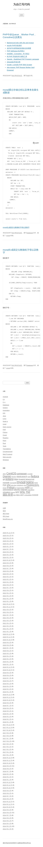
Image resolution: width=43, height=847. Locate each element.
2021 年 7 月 (7, 615)
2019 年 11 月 (7, 667)
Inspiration (6, 410)
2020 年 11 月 (7, 637)
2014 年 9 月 (7, 810)
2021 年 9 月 (7, 609)
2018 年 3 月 (7, 716)
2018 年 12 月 (7, 694)
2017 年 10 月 (7, 730)
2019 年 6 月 (7, 681)
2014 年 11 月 (7, 804)
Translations (7, 449)
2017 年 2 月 (7, 752)
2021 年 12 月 (7, 604)
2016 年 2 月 (7, 777)
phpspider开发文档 (13, 62)
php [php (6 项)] (9, 485)
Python (5, 432)
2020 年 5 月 (7, 653)
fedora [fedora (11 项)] (35, 476)
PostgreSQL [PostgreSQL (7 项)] (32, 485)
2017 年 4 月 (7, 747)
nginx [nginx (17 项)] (30, 482)
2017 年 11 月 (7, 727)
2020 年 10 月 (7, 640)
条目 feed (6, 513)
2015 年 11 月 (7, 785)
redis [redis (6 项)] (27, 487)
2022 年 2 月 (7, 598)
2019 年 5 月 (7, 684)
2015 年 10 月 (7, 788)
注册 (4, 508)
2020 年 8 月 (7, 645)
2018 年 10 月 (7, 700)
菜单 (21, 15)
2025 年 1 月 (7, 546)
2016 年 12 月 (7, 758)
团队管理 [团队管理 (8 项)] (8, 494)
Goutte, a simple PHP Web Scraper (19, 65)
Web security (7, 457)
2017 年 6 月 (7, 741)
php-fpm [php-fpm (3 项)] (14, 485)
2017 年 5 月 (7, 744)
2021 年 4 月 (7, 623)
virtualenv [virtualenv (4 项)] (7, 492)
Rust (4, 443)
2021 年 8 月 (7, 612)
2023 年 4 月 (7, 577)
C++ (4, 402)
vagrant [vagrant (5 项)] (24, 489)
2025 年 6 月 (7, 541)
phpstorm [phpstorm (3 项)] (20, 485)
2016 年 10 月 (7, 763)
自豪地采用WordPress (24, 843)
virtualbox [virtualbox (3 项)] (31, 490)
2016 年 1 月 (7, 779)
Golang (5, 408)
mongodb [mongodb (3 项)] (13, 483)
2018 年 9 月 (7, 703)
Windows (6, 460)
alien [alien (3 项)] (4, 474)
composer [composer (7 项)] (22, 473)
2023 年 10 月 (7, 560)
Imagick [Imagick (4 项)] (22, 479)
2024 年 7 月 (7, 549)
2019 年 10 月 (7, 670)
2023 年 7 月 (7, 568)
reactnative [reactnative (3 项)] (20, 488)
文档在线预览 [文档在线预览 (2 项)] (28, 495)
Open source (7, 427)
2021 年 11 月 (7, 607)
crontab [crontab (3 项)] (29, 474)
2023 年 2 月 (7, 582)
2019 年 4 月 (7, 686)
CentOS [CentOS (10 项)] (11, 473)
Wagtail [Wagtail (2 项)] (13, 492)
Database (29, 233)
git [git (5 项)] (4, 479)
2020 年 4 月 (7, 656)
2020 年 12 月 (7, 634)
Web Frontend (7, 454)
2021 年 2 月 (7, 629)
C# (4, 399)
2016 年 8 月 (7, 769)
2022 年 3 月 (7, 596)
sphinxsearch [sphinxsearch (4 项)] (8, 490)
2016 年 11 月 (7, 760)
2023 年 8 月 (7, 566)
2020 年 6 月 (7, 651)
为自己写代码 (21, 4)
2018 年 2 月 (7, 719)
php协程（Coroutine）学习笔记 (18, 54)
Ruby (4, 440)
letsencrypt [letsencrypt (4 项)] (29, 479)
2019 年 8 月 (7, 675)
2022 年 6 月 (7, 590)
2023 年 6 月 (7, 571)
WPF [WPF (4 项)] (17, 492)
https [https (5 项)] (16, 479)
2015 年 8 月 (7, 793)
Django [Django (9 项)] (7, 476)
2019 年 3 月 (7, 689)
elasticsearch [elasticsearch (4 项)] (22, 477)
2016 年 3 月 (7, 774)
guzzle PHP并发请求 (14, 45)
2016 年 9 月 (7, 766)
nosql (4, 424)
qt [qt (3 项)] (15, 488)
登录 (4, 511)
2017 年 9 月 (7, 733)
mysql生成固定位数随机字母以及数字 (16, 227)
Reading (5, 438)
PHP (28, 75)
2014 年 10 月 (7, 807)
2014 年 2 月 (7, 829)
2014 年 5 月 (7, 821)
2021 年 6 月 (7, 618)
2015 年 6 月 (7, 799)
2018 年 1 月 (7, 722)
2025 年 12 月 (7, 533)
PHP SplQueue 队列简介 (16, 51)
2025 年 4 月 (7, 544)
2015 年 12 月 (7, 782)
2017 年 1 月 (7, 755)
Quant (5, 435)
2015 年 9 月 (7, 790)
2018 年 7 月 (7, 705)
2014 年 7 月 (7, 815)
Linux (4, 419)
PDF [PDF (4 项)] (4, 485)
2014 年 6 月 (7, 818)
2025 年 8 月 (7, 538)
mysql (8, 235)
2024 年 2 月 (7, 557)
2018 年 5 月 (7, 711)
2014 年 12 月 (7, 801)
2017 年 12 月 (7, 725)
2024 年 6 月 (7, 552)
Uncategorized (7, 451)
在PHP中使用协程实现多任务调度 (19, 48)
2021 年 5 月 (7, 620)
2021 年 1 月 (7, 631)
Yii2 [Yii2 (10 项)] (28, 491)
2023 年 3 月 (7, 579)
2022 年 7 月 (7, 588)
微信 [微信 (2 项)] (14, 495)
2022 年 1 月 (7, 601)
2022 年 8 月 (7, 585)
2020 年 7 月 (7, 648)
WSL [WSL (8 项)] (22, 492)
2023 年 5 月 (7, 574)
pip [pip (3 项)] (25, 485)
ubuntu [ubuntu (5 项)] (17, 489)
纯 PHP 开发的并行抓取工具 (17, 56)
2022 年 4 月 (7, 593)
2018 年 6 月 (7, 708)
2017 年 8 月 (7, 736)
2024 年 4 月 (7, 555)
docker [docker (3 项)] (13, 477)
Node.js (5, 421)
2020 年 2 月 (7, 662)
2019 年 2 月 (7, 692)
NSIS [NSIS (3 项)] (36, 483)
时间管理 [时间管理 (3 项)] (35, 495)
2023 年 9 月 (7, 563)
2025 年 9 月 (7, 535)
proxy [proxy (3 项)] (5, 488)
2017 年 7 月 (7, 738)
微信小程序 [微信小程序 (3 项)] (20, 495)
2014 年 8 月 (7, 812)
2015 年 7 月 (7, 796)
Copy (37, 143)
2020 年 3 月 (7, 659)
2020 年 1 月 (7, 664)
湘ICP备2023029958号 (10, 843)
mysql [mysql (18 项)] (21, 482)
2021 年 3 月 (7, 626)
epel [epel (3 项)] (29, 477)
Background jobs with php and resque (20, 43)
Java (4, 416)
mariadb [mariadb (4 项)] (6, 483)
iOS (4, 413)
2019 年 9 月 (7, 673)
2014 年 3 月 (7, 826)
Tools (4, 446)
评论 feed (6, 516)
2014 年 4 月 (7, 823)
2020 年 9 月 (7, 642)
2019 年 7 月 (7, 678)
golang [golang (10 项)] (9, 479)
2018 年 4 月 (7, 714)
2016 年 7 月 (7, 771)
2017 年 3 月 (7, 749)
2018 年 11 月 (7, 697)
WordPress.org (8, 519)
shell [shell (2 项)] (31, 488)
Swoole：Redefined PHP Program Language (23, 59)
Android (5, 397)
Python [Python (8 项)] (11, 487)
